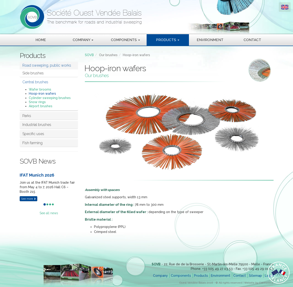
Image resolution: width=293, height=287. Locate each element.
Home (40, 40)
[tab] (49, 65)
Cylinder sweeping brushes (50, 98)
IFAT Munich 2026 (37, 175)
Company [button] (83, 40)
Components (181, 275)
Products (201, 275)
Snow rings (37, 102)
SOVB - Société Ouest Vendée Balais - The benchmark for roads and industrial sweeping (123, 17)
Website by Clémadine (259, 282)
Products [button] (167, 40)
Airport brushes (40, 106)
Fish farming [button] (32, 143)
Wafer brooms (40, 89)
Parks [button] (26, 116)
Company (160, 275)
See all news (49, 213)
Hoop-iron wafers (42, 93)
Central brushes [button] (35, 82)
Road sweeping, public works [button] (46, 65)
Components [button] (125, 40)
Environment (210, 40)
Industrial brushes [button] (36, 125)
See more (28, 198)
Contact (252, 40)
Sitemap (255, 275)
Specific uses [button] (33, 134)
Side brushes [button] (33, 73)
